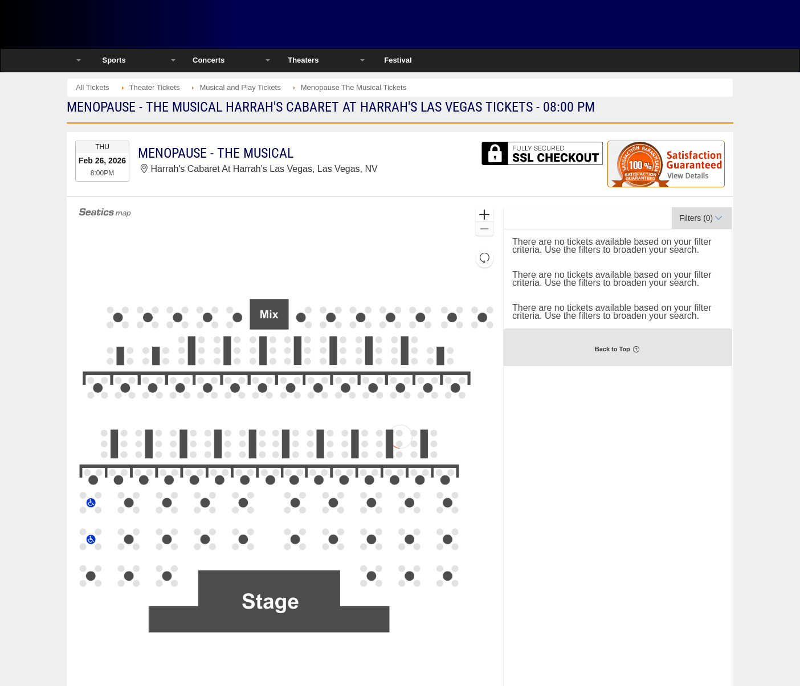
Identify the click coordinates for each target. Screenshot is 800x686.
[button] (484, 215)
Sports (113, 60)
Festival (397, 60)
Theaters (303, 60)
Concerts (209, 60)
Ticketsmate (189, 24)
